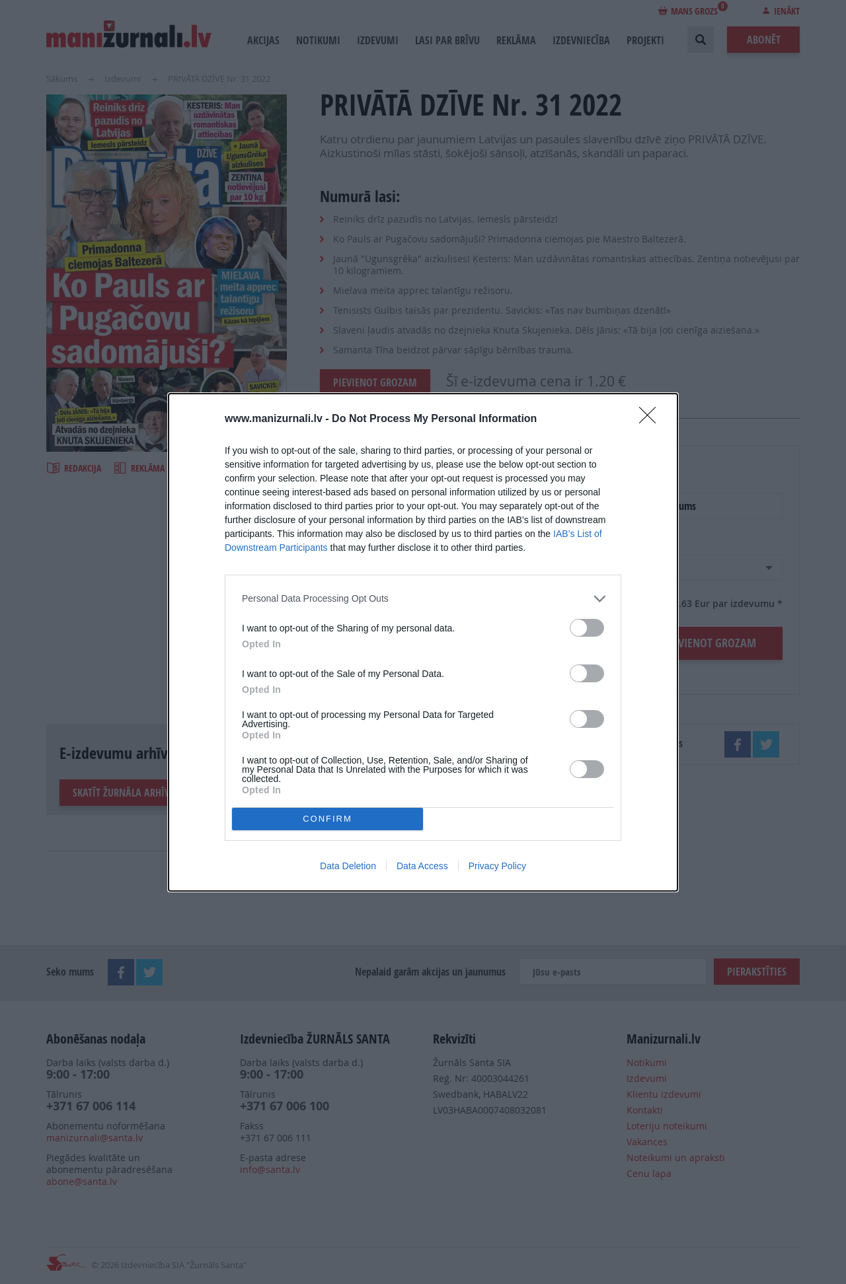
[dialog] (423, 642)
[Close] (651, 419)
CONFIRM (327, 819)
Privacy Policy (497, 866)
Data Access (422, 866)
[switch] (587, 628)
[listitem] (423, 599)
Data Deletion (348, 866)
